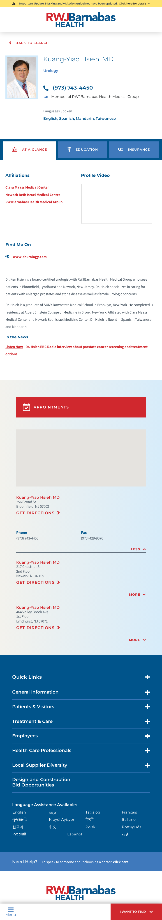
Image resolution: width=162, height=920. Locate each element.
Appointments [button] (44, 406)
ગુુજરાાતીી (19, 818)
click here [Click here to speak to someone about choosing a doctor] (120, 860)
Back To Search (29, 43)
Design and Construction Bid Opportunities (41, 780)
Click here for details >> (134, 3)
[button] (137, 912)
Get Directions (35, 511)
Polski (91, 825)
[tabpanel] (81, 266)
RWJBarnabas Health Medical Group (33, 202)
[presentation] (29, 149)
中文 (52, 825)
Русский (18, 832)
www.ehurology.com (25, 256)
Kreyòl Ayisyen (61, 818)
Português (131, 825)
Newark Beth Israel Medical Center (32, 194)
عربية (53, 811)
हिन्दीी (89, 818)
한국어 (17, 825)
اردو (124, 832)
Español (74, 832)
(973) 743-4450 (68, 87)
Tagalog (92, 811)
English (18, 811)
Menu (10, 912)
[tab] (81, 548)
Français (129, 811)
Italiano (128, 818)
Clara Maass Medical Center (27, 187)
